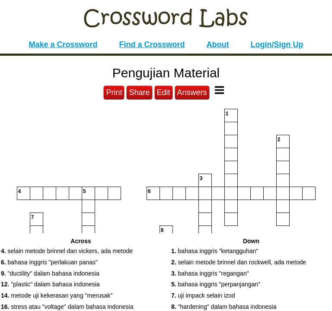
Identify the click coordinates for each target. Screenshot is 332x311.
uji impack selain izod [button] (203, 295)
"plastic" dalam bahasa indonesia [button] (50, 284)
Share (139, 92)
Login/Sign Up (277, 44)
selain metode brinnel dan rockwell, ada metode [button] (238, 262)
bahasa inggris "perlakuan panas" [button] (49, 262)
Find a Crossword (152, 44)
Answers (192, 92)
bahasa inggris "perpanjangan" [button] (215, 284)
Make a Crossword (63, 44)
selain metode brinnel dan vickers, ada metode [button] (67, 251)
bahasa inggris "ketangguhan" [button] (214, 251)
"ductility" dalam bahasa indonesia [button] (50, 273)
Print (114, 92)
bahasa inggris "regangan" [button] (210, 273)
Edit (163, 92)
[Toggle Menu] (219, 90)
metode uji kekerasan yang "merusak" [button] (56, 295)
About (218, 44)
